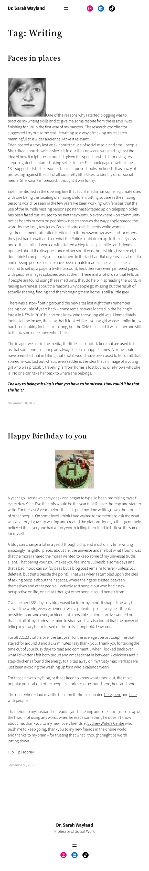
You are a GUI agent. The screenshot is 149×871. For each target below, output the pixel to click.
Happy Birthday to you (47, 436)
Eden (12, 145)
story (32, 303)
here (106, 684)
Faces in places (34, 58)
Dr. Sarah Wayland (26, 8)
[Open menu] (66, 8)
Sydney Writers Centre (105, 723)
